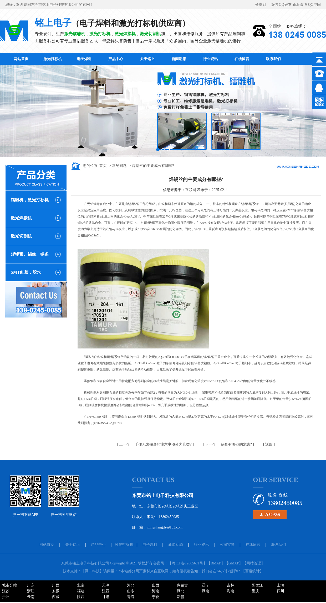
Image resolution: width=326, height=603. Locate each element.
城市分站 (9, 585)
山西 (155, 585)
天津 (105, 585)
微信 (275, 5)
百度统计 (252, 571)
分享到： (263, 5)
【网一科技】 (92, 571)
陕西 (80, 597)
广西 (55, 585)
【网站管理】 (254, 563)
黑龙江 (257, 585)
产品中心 (115, 59)
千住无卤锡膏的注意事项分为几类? (155, 444)
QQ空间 (314, 5)
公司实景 (227, 545)
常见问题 (120, 166)
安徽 (55, 591)
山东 (130, 591)
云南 (30, 597)
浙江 (30, 591)
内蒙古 (182, 585)
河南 (155, 591)
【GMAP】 (234, 563)
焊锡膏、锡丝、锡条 (30, 254)
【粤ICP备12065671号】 (187, 563)
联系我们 (273, 59)
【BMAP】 (216, 563)
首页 (103, 166)
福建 (80, 591)
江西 (105, 591)
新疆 (180, 597)
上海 (280, 585)
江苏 (5, 591)
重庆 (255, 591)
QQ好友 (286, 5)
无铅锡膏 (93, 204)
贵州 (5, 597)
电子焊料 (84, 59)
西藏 (55, 597)
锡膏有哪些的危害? (229, 444)
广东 (30, 585)
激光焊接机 (21, 218)
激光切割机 (21, 236)
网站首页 (21, 59)
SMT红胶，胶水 (26, 272)
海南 (230, 591)
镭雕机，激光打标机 (30, 200)
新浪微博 (300, 5)
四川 (280, 591)
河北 (130, 585)
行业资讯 (210, 59)
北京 (80, 585)
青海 (130, 597)
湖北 (180, 591)
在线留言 (242, 59)
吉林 (230, 585)
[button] (157, 149)
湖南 (205, 591)
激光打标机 (52, 59)
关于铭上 (147, 59)
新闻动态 (178, 59)
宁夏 (155, 597)
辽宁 (205, 585)
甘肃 (105, 597)
